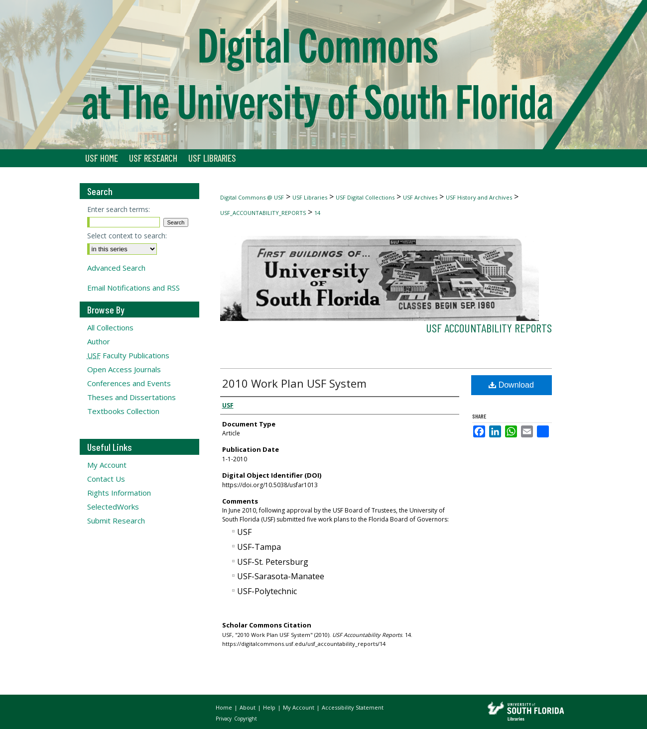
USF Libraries (309, 197)
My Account (107, 465)
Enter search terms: (118, 209)
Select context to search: (127, 235)
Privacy (224, 718)
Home (225, 707)
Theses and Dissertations (131, 397)
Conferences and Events (129, 383)
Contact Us (106, 479)
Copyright (245, 718)
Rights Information (119, 493)
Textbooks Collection (123, 411)
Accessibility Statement (353, 707)
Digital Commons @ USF (252, 197)
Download (511, 385)
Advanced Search (116, 268)
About (248, 707)
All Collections (110, 327)
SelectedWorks (113, 507)
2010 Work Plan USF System (294, 383)
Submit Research (116, 520)
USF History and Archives (479, 197)
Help (270, 707)
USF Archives (420, 197)
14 (317, 212)
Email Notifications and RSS (133, 288)
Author (98, 341)
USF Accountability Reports (489, 327)
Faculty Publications (128, 355)
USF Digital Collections (365, 197)
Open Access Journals (124, 369)
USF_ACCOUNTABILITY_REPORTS (263, 212)
